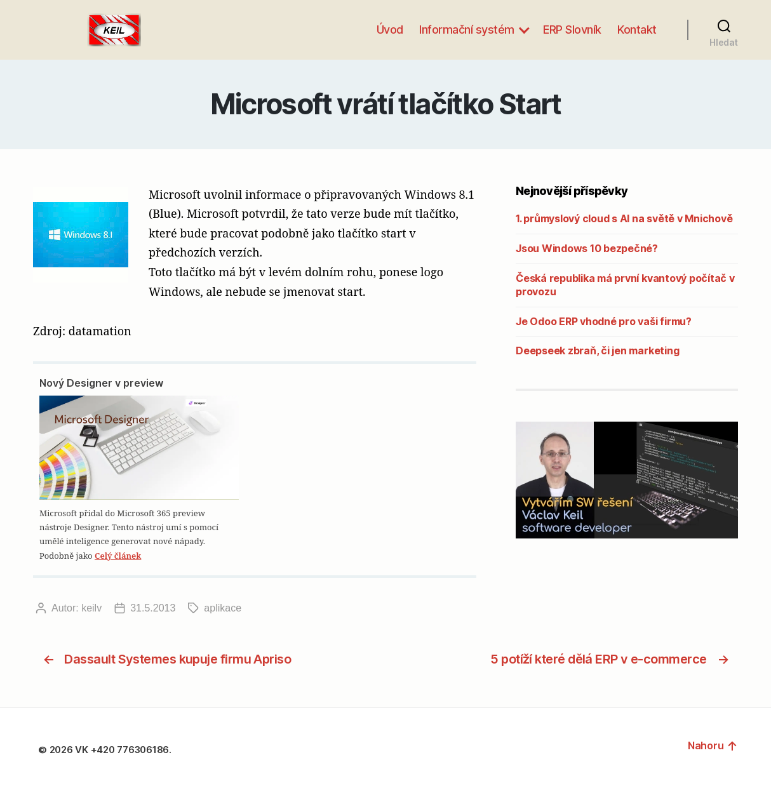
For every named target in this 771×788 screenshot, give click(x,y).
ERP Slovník (572, 29)
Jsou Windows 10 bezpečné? (587, 248)
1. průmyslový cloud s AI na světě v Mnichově (624, 218)
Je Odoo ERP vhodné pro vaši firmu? (604, 321)
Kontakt (637, 29)
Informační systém (466, 29)
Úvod (390, 29)
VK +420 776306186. (124, 750)
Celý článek (118, 555)
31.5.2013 (152, 608)
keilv (91, 608)
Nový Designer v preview (101, 383)
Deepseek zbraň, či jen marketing (597, 350)
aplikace (222, 608)
